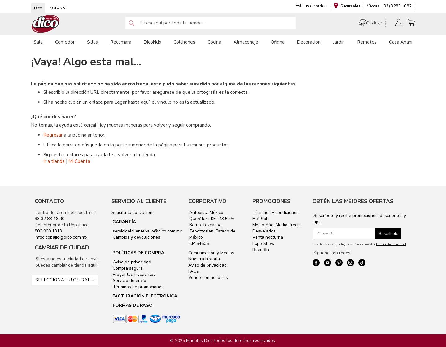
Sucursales (350, 6)
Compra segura (127, 268)
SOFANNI (58, 8)
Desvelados (264, 231)
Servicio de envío (129, 281)
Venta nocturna (267, 237)
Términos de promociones (138, 287)
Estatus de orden (311, 6)
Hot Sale (261, 219)
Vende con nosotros (208, 277)
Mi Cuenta (79, 161)
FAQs (193, 271)
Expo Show (263, 243)
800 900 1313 (48, 231)
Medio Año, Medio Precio (276, 225)
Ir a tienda (54, 161)
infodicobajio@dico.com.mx (61, 237)
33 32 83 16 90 (49, 219)
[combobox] (210, 23)
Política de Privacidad (391, 244)
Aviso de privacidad (131, 262)
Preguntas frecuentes (133, 274)
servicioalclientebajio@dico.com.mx (147, 231)
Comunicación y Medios (211, 253)
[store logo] (46, 24)
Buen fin (260, 250)
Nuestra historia (204, 259)
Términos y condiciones (275, 212)
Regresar (53, 135)
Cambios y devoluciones (136, 237)
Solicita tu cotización (132, 212)
